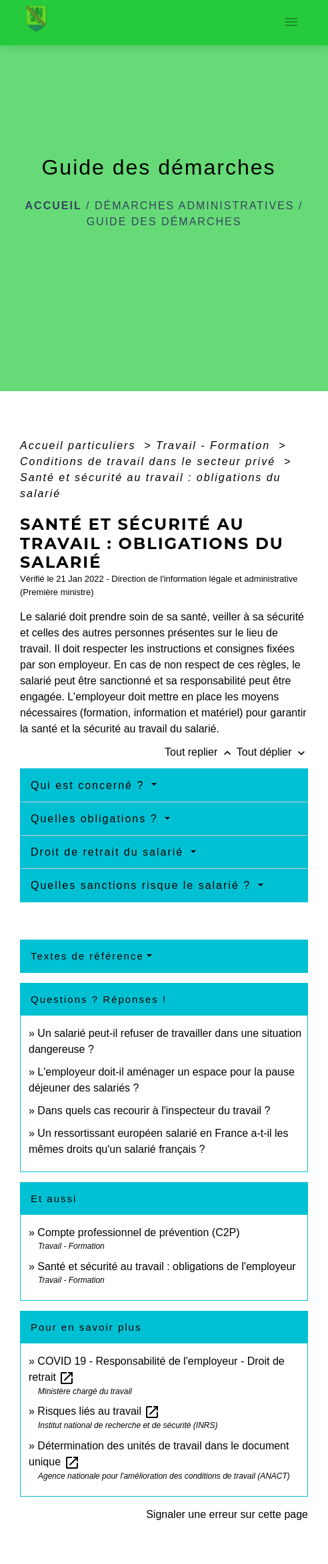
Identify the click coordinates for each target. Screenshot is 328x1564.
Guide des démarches (164, 221)
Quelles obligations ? (96, 818)
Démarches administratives (195, 205)
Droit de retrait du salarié (109, 852)
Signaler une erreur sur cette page (227, 1514)
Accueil (53, 205)
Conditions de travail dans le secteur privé (150, 461)
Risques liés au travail (98, 1411)
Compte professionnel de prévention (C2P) (138, 1232)
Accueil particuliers (80, 445)
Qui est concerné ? (90, 785)
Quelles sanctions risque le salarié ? (143, 885)
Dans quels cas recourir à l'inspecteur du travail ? (153, 1110)
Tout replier (201, 752)
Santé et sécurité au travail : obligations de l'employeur (166, 1266)
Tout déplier (272, 752)
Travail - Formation (215, 445)
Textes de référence (87, 956)
